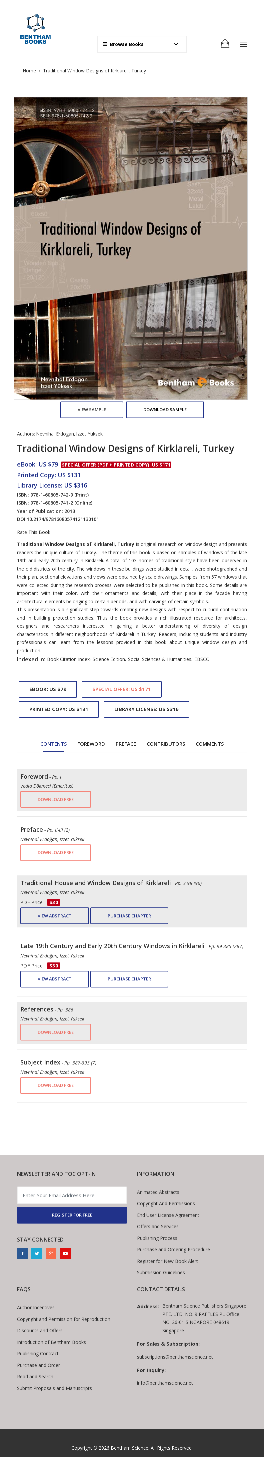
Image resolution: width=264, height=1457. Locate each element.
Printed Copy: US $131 (58, 709)
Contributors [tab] (166, 743)
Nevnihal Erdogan (55, 434)
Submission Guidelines (161, 1272)
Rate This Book (33, 532)
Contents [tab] (53, 743)
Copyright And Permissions (166, 1203)
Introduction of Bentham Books (51, 1342)
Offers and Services (158, 1226)
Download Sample (165, 410)
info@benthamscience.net (165, 1383)
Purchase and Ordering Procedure (173, 1249)
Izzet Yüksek (89, 434)
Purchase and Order (38, 1365)
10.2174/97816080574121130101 (63, 519)
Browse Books (123, 44)
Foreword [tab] (91, 743)
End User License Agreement (168, 1215)
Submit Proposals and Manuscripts (54, 1388)
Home (29, 70)
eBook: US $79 (47, 689)
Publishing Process (157, 1238)
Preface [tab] (126, 743)
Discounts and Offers (40, 1330)
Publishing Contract (38, 1353)
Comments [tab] (210, 743)
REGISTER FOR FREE (72, 1215)
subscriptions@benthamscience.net (175, 1357)
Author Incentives (36, 1307)
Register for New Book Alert (167, 1261)
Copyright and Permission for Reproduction (63, 1319)
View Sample (92, 410)
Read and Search (35, 1376)
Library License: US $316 (146, 709)
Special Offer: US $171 (121, 689)
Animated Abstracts (158, 1192)
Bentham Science (129, 1448)
